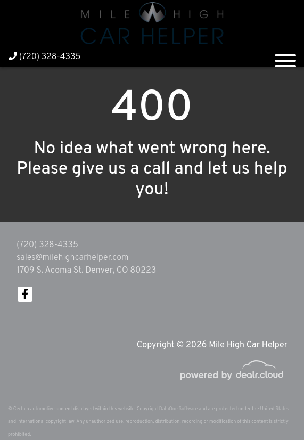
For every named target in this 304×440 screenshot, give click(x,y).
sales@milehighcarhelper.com (72, 257)
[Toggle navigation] (285, 56)
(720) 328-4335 (45, 57)
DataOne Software (178, 409)
